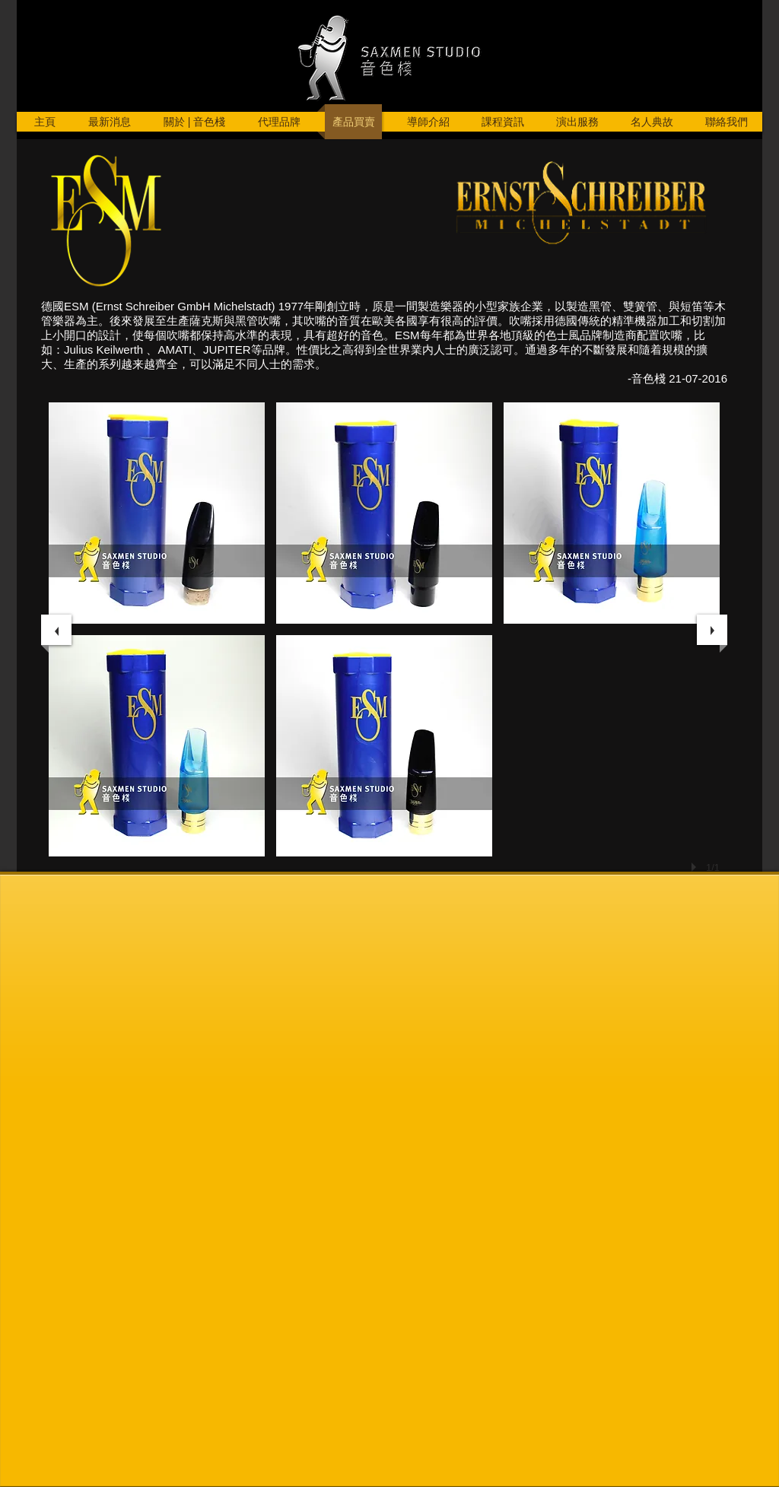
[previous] (56, 630)
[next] (712, 630)
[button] (157, 513)
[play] (696, 867)
